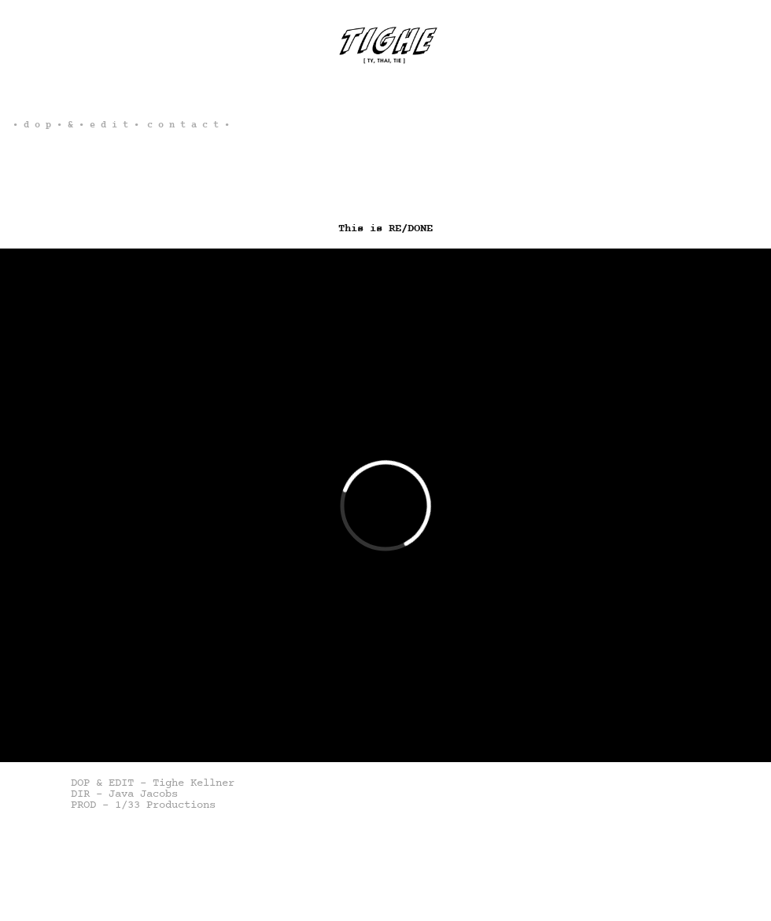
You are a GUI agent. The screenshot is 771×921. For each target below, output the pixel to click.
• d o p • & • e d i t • (76, 125)
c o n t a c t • (188, 125)
